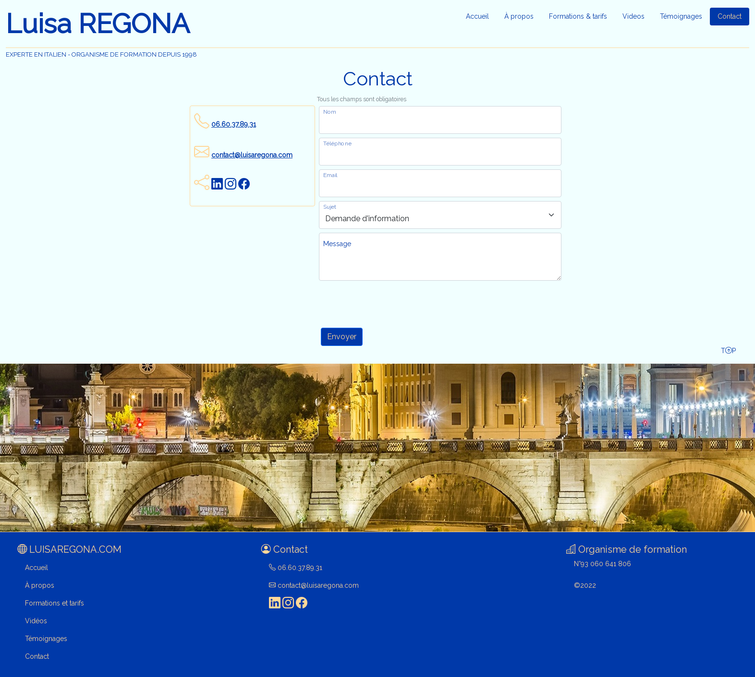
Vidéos (36, 621)
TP (728, 351)
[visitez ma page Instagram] (230, 186)
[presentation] (392, 303)
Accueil (477, 16)
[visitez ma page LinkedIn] (217, 186)
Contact (730, 16)
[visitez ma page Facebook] (244, 186)
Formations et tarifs (54, 603)
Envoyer (341, 336)
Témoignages (681, 16)
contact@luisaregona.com (251, 155)
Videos (633, 16)
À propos (519, 16)
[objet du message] (440, 215)
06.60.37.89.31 (233, 124)
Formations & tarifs (578, 16)
